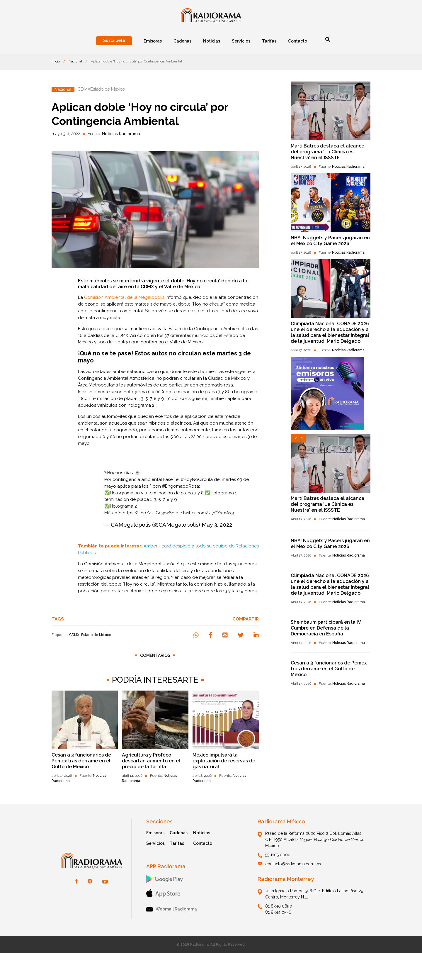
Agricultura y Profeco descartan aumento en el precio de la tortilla (151, 760)
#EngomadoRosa (180, 486)
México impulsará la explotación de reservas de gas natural (224, 760)
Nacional (75, 61)
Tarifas (177, 843)
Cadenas (179, 832)
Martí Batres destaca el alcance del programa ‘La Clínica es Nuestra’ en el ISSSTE (327, 151)
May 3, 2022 (217, 524)
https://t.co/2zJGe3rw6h (148, 512)
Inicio (56, 61)
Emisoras (155, 832)
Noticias (201, 832)
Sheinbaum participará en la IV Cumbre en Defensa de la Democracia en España (326, 628)
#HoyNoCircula (197, 479)
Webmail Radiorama (171, 909)
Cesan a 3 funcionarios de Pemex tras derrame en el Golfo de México (81, 760)
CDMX (74, 635)
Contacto (202, 843)
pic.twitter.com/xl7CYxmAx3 (205, 512)
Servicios (155, 843)
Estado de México (96, 635)
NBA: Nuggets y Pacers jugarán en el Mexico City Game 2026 (330, 240)
